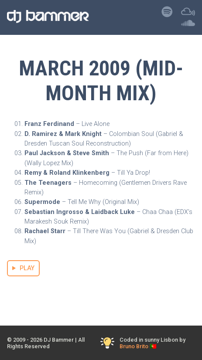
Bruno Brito (134, 346)
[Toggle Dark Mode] (108, 343)
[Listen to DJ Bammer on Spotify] (167, 14)
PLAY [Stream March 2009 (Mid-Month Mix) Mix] (23, 268)
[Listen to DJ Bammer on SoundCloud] (188, 25)
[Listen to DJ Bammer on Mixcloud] (188, 14)
